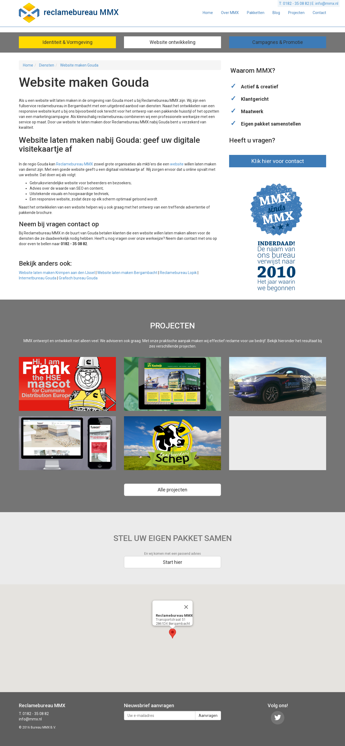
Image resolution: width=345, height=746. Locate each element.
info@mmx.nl (30, 719)
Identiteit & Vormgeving (67, 42)
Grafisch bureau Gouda (78, 278)
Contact (319, 13)
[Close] (186, 607)
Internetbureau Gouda (37, 278)
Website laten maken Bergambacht (127, 272)
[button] (172, 634)
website (177, 164)
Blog (276, 13)
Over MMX (230, 13)
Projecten (296, 13)
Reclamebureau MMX (74, 164)
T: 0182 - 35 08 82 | (295, 3)
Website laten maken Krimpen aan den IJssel (57, 272)
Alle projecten (172, 489)
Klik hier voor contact (277, 161)
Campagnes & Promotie (277, 42)
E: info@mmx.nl (325, 3)
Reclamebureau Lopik (178, 272)
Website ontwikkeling (172, 42)
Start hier (172, 562)
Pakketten (255, 13)
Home (208, 13)
